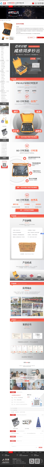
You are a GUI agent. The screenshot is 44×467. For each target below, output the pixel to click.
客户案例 (27, 6)
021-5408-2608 (39, 37)
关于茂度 (36, 6)
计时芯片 (15, 6)
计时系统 (10, 6)
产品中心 (19, 6)
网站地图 (43, 0)
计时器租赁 (23, 6)
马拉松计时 (6, 6)
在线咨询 (30, 37)
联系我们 (40, 0)
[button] (13, 38)
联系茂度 (40, 6)
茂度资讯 (32, 6)
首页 (2, 6)
